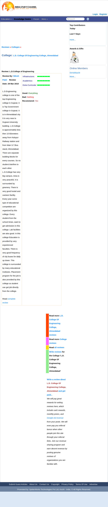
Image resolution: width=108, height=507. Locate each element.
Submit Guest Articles (18, 484)
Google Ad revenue (55, 418)
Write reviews (55, 352)
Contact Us (44, 484)
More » (45, 19)
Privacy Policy (67, 484)
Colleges (16, 47)
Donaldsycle (75, 73)
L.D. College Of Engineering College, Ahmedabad (35, 55)
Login (95, 14)
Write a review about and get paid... (56, 387)
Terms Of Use (81, 484)
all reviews (59, 347)
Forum (36, 19)
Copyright (55, 484)
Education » (6, 19)
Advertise (93, 484)
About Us (33, 484)
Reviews (5, 47)
